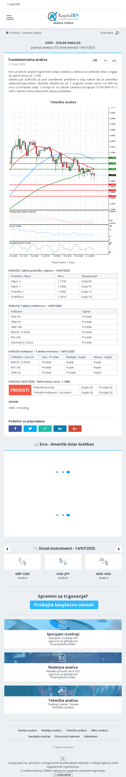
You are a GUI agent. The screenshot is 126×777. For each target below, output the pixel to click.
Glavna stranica (64, 747)
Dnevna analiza (27, 730)
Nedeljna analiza (51, 730)
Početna (14, 33)
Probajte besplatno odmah (64, 605)
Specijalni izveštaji (39, 736)
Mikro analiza (99, 730)
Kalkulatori (91, 736)
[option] (22, 568)
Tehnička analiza (76, 730)
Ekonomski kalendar (67, 736)
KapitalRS (14, 4)
